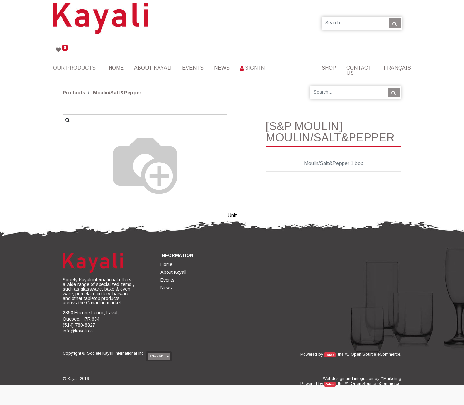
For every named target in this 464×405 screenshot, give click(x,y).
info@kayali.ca (78, 330)
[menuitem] (116, 68)
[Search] (394, 23)
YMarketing (391, 378)
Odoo (329, 355)
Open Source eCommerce (375, 354)
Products (74, 92)
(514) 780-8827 (79, 325)
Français (397, 68)
